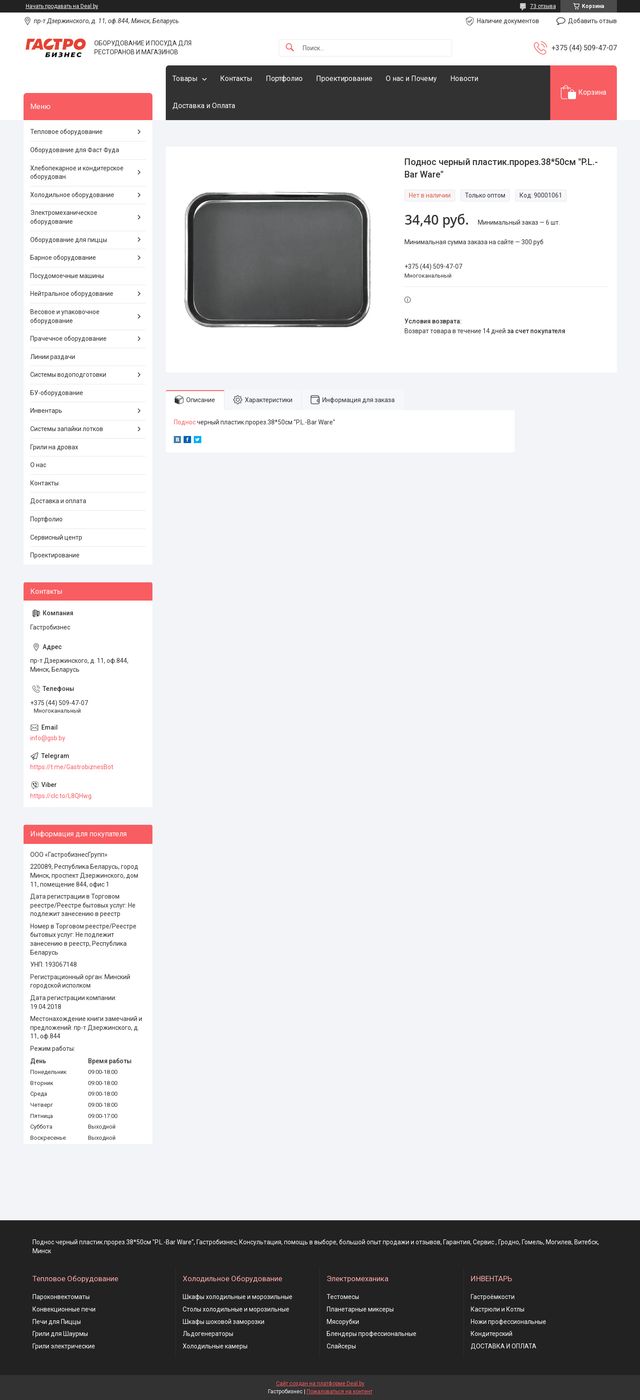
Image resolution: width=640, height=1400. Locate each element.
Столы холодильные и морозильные (236, 1309)
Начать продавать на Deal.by (62, 6)
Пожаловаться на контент (339, 1391)
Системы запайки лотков (66, 428)
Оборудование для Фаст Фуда (74, 149)
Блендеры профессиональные (371, 1333)
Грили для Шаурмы (60, 1333)
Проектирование (344, 78)
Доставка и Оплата (203, 105)
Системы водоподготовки (68, 374)
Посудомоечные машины (67, 275)
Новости (464, 78)
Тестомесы (343, 1296)
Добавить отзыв (592, 20)
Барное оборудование (63, 257)
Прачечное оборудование (68, 338)
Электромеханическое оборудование (63, 217)
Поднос (185, 422)
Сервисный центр (56, 537)
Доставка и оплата (58, 500)
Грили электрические (63, 1346)
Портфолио (284, 78)
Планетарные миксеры (360, 1309)
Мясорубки (343, 1321)
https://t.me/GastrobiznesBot (71, 767)
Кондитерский (491, 1333)
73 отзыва (543, 6)
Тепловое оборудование (66, 131)
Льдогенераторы (208, 1333)
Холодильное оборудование (72, 194)
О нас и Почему (411, 78)
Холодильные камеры (215, 1346)
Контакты (236, 78)
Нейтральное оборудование (71, 293)
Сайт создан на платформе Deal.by (320, 1383)
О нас (38, 464)
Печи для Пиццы (56, 1321)
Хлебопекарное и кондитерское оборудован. (77, 173)
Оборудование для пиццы (68, 239)
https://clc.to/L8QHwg (61, 795)
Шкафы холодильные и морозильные (237, 1296)
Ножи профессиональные (508, 1321)
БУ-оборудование (56, 392)
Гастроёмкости (493, 1296)
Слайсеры (341, 1346)
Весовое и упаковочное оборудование (65, 316)
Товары (185, 78)
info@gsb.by (47, 738)
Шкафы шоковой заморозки (223, 1321)
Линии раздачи (52, 356)
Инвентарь (46, 410)
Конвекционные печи (64, 1309)
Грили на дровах (54, 447)
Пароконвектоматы (61, 1296)
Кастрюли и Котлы (497, 1309)
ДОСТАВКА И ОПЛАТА (503, 1346)
